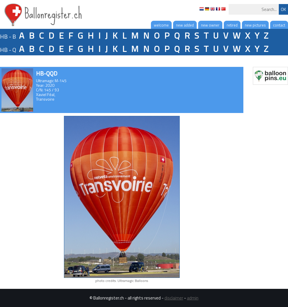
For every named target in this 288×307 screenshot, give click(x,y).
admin (192, 298)
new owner (210, 25)
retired (232, 25)
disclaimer (173, 298)
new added (185, 25)
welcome (161, 25)
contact (279, 25)
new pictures (255, 25)
